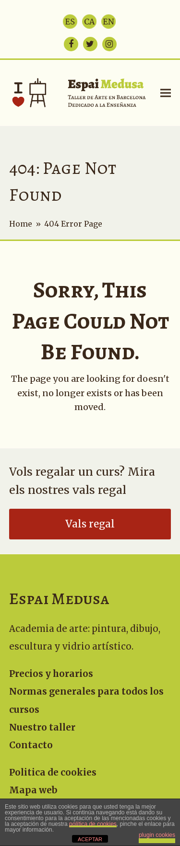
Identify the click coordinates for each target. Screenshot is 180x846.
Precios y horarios (51, 673)
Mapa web (33, 790)
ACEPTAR (90, 839)
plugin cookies (157, 835)
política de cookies (93, 824)
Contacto (31, 745)
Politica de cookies (52, 772)
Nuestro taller (42, 727)
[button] (165, 93)
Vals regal (90, 524)
